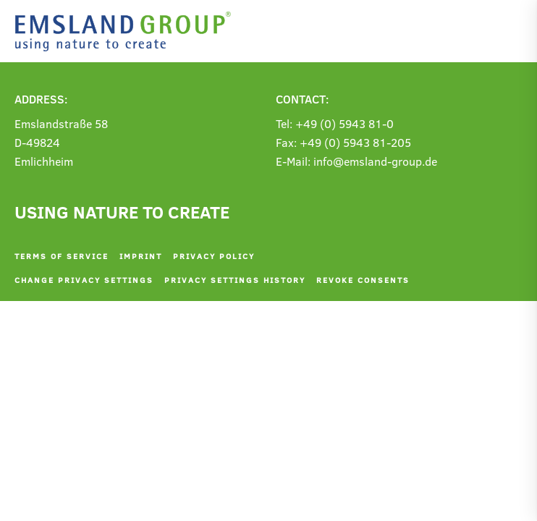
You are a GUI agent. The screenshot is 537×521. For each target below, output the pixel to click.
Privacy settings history (234, 279)
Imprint (140, 255)
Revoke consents (363, 279)
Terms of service (61, 255)
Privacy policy (214, 255)
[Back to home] (126, 31)
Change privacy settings (83, 279)
